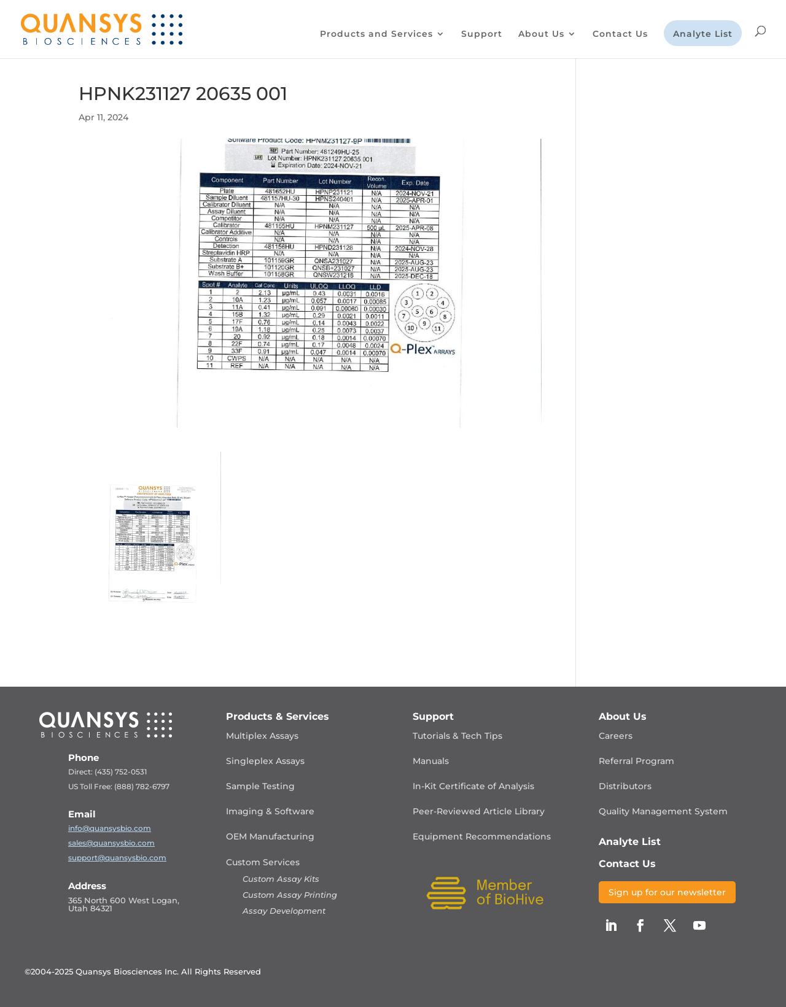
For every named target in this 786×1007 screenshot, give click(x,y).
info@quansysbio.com (109, 828)
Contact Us (620, 34)
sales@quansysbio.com (111, 842)
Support (481, 34)
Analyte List (703, 34)
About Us (541, 34)
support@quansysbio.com (117, 857)
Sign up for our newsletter (667, 892)
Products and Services (376, 34)
